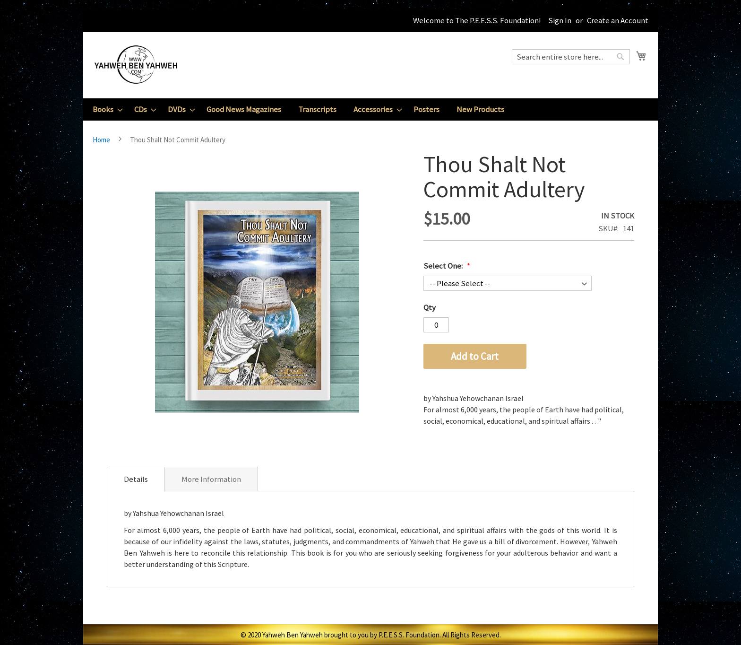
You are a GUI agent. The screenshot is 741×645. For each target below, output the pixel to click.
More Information (211, 479)
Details (136, 479)
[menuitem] (105, 109)
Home (101, 139)
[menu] (370, 109)
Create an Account (617, 20)
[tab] (136, 479)
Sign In (559, 20)
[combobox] (571, 56)
